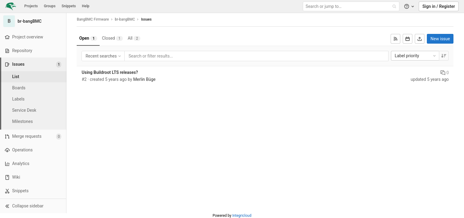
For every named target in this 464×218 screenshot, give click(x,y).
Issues (146, 19)
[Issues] (33, 64)
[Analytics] (33, 163)
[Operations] (33, 150)
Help (85, 6)
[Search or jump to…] (352, 6)
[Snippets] (33, 191)
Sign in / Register (438, 6)
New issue (440, 38)
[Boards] (33, 88)
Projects (31, 6)
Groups (50, 6)
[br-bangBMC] (33, 21)
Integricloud (241, 215)
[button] (33, 206)
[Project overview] (33, 37)
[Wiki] (33, 177)
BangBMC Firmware (93, 19)
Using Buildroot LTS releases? (110, 72)
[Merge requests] (33, 136)
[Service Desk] (33, 110)
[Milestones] (33, 121)
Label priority (416, 55)
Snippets (69, 6)
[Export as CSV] (419, 39)
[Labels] (33, 99)
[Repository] (33, 51)
